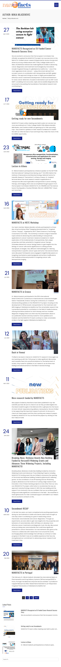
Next (36, 598)
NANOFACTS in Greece (21, 291)
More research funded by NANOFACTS (28, 398)
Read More (17, 91)
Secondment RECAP (20, 508)
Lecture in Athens (19, 166)
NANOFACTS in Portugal (22, 572)
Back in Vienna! (18, 352)
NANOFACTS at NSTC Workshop (25, 222)
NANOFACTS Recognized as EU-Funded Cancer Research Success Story (31, 50)
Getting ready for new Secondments (27, 118)
